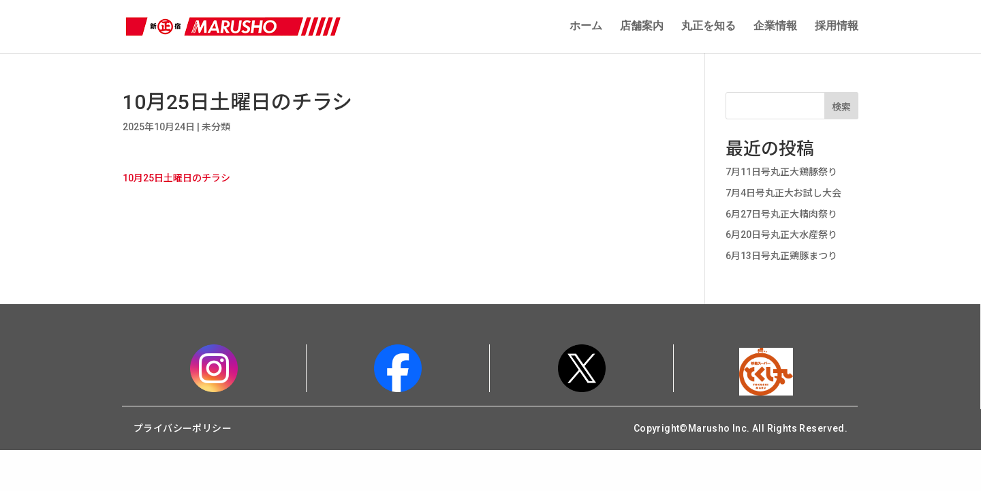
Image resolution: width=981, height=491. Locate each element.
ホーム (586, 28)
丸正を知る (708, 28)
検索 (841, 109)
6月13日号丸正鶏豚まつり (781, 257)
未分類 (216, 128)
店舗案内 (642, 28)
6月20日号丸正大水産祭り (781, 236)
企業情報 (775, 28)
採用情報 (836, 28)
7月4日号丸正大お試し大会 (783, 195)
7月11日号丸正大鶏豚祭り (781, 173)
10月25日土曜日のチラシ (176, 180)
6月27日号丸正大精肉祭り (781, 216)
